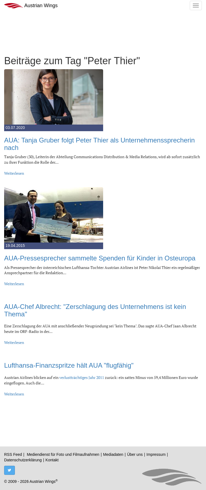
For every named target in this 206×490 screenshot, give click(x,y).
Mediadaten (113, 454)
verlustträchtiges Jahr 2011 (81, 377)
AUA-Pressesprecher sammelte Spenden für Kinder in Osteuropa (100, 258)
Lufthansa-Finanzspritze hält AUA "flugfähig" (68, 365)
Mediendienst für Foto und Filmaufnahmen (63, 454)
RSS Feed (13, 454)
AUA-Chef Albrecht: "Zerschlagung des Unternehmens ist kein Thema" (95, 310)
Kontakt (52, 460)
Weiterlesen (14, 173)
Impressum (155, 454)
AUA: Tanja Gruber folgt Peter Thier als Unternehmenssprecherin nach (99, 143)
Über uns (135, 454)
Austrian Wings (31, 6)
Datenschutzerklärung (23, 460)
